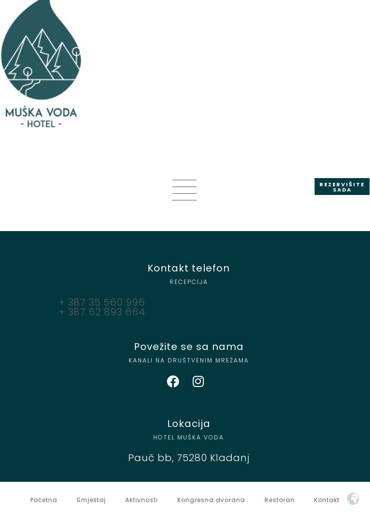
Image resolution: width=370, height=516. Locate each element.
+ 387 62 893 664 (102, 312)
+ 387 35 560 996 (102, 302)
